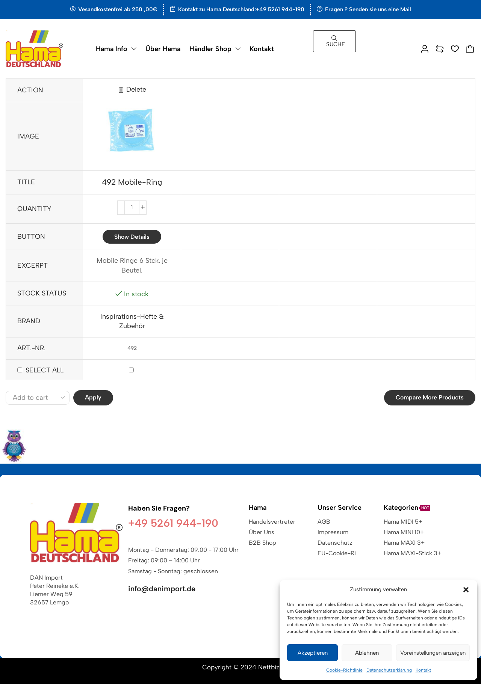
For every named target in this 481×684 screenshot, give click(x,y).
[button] (466, 590)
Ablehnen (367, 652)
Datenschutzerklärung (389, 670)
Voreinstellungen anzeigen (433, 652)
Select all (45, 370)
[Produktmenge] (132, 207)
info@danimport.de (161, 588)
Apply (93, 397)
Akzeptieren (313, 652)
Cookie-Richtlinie (344, 670)
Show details (132, 236)
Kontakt (423, 670)
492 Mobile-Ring (132, 182)
